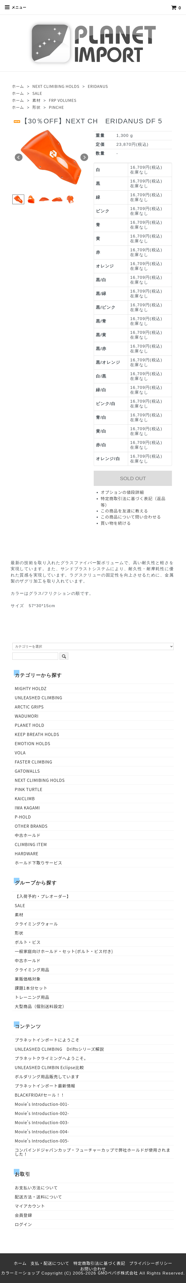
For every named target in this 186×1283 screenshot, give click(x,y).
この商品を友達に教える (124, 511)
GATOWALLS (27, 771)
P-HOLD (23, 817)
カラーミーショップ (20, 1273)
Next (84, 157)
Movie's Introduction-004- (42, 1131)
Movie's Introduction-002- (42, 1113)
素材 (36, 100)
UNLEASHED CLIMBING (38, 697)
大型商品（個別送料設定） (41, 1006)
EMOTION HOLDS (32, 743)
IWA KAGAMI (27, 808)
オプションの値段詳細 (122, 492)
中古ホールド (28, 835)
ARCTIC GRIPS (29, 707)
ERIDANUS (98, 86)
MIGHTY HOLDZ (31, 688)
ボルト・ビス (28, 942)
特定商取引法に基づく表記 (99, 1263)
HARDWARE (27, 853)
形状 (36, 107)
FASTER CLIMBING (33, 762)
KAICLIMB (25, 798)
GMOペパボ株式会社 (118, 1273)
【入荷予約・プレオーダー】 (43, 896)
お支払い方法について (36, 1187)
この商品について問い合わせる (131, 517)
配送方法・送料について (38, 1197)
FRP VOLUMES (63, 100)
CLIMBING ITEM (31, 844)
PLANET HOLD (29, 725)
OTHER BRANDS (31, 826)
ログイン (23, 1224)
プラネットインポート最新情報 (45, 1086)
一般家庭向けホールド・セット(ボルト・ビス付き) (64, 951)
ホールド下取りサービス (38, 863)
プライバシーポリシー (150, 1263)
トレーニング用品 (32, 997)
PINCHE (56, 107)
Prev (19, 157)
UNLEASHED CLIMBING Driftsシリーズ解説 (59, 1049)
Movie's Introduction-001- (42, 1104)
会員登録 (23, 1215)
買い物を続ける (116, 523)
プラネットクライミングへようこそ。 (51, 1058)
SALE (37, 93)
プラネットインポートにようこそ (47, 1040)
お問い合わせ (93, 1269)
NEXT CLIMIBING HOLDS (55, 86)
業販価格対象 (28, 979)
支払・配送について (50, 1263)
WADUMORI (27, 716)
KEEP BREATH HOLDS (37, 734)
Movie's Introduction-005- (42, 1141)
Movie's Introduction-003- (42, 1122)
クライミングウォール (36, 924)
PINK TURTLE (29, 789)
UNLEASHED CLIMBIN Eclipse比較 (49, 1067)
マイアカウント (30, 1206)
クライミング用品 (32, 970)
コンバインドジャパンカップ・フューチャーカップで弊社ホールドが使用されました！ (92, 1152)
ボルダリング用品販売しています (47, 1076)
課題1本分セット (31, 988)
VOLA (20, 752)
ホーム (18, 86)
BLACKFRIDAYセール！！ (40, 1095)
